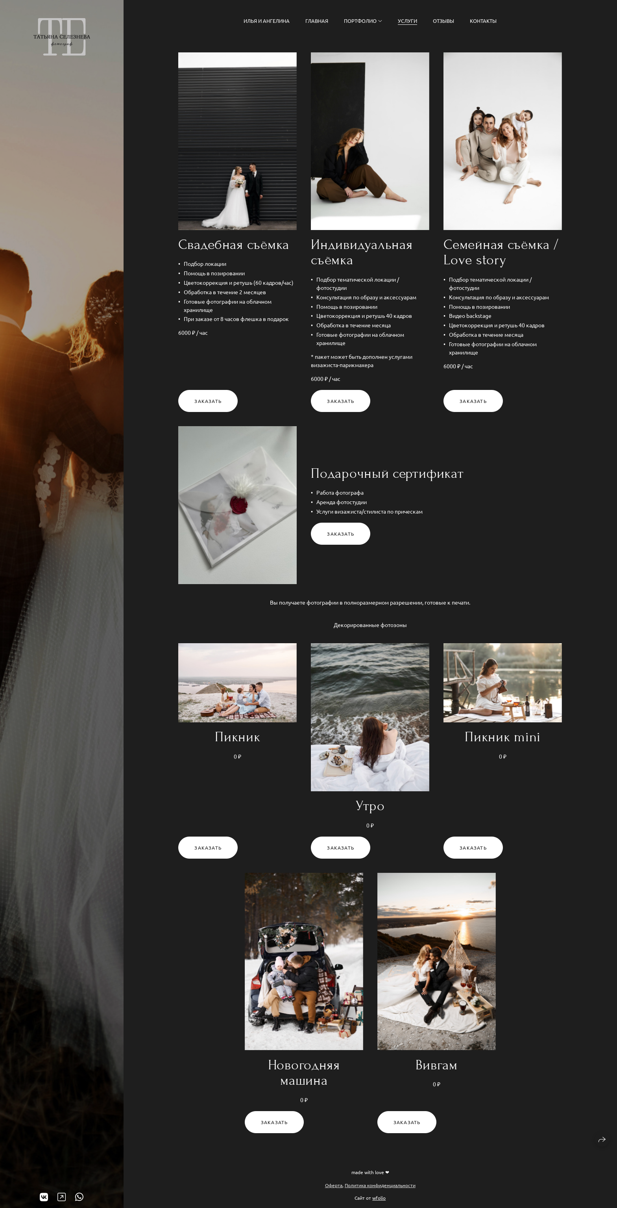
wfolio (379, 1198)
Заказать (208, 401)
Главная (316, 20)
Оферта (333, 1185)
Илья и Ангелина (267, 20)
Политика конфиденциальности (380, 1185)
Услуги (407, 20)
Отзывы (443, 20)
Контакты (483, 20)
